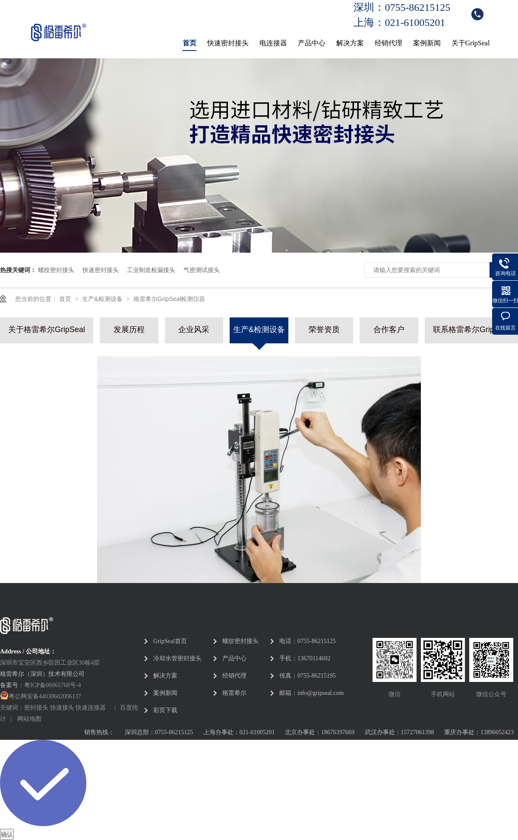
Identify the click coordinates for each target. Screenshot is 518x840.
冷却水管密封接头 (177, 658)
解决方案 (350, 43)
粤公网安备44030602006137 (45, 696)
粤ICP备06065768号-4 (52, 685)
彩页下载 (165, 710)
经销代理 (388, 43)
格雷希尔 (234, 693)
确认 (7, 834)
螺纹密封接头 (56, 269)
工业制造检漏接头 (151, 269)
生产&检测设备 (103, 298)
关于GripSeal (471, 43)
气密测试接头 (201, 269)
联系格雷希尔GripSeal (471, 329)
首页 (189, 43)
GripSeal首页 (170, 641)
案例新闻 (427, 43)
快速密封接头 (228, 43)
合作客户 (388, 329)
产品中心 (311, 43)
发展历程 (129, 329)
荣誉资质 (324, 329)
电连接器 (273, 43)
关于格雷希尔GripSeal (46, 329)
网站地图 (29, 719)
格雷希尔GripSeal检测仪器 (169, 298)
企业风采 (193, 329)
